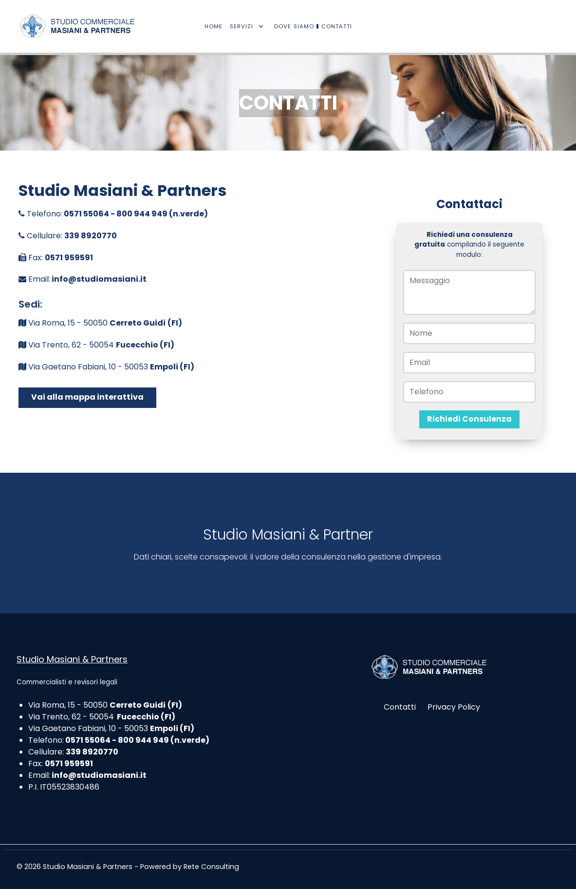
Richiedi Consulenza (469, 419)
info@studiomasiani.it (99, 279)
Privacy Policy (453, 707)
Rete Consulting (211, 866)
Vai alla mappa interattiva (87, 397)
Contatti (400, 707)
